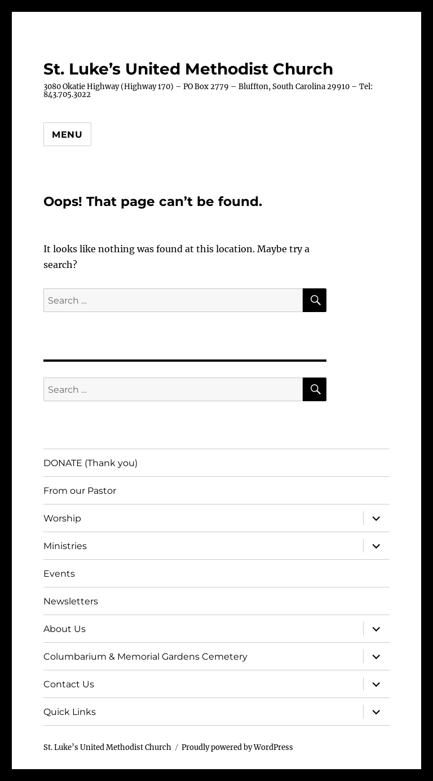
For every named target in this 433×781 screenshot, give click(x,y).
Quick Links (69, 712)
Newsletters (70, 601)
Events (59, 573)
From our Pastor (79, 490)
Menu (67, 134)
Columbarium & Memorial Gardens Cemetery (145, 656)
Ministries (65, 546)
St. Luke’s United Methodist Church (188, 68)
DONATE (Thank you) (90, 463)
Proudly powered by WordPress (237, 747)
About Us (64, 629)
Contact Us (68, 684)
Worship (62, 518)
